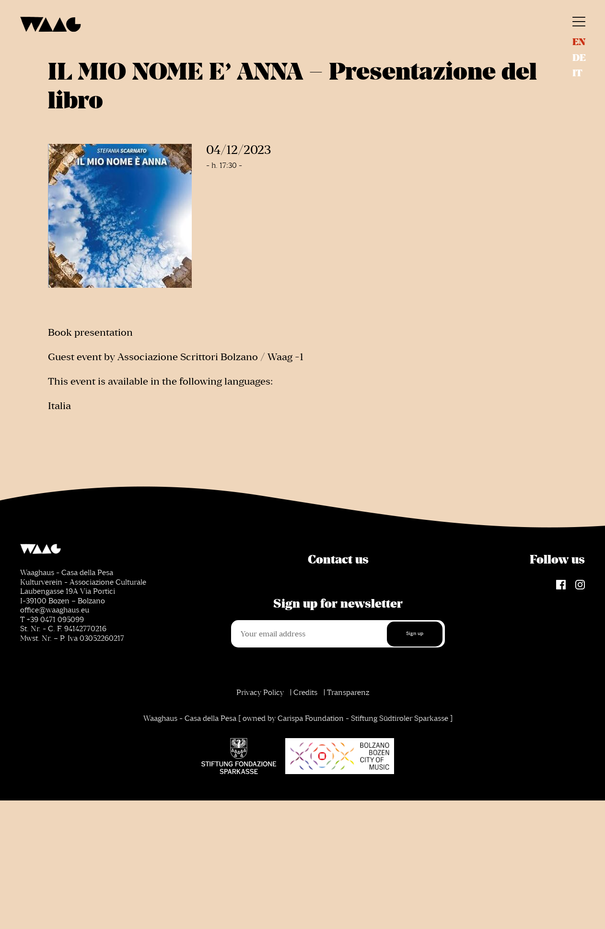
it (577, 73)
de (579, 58)
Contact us (338, 559)
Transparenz (348, 692)
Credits (305, 692)
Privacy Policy (260, 692)
